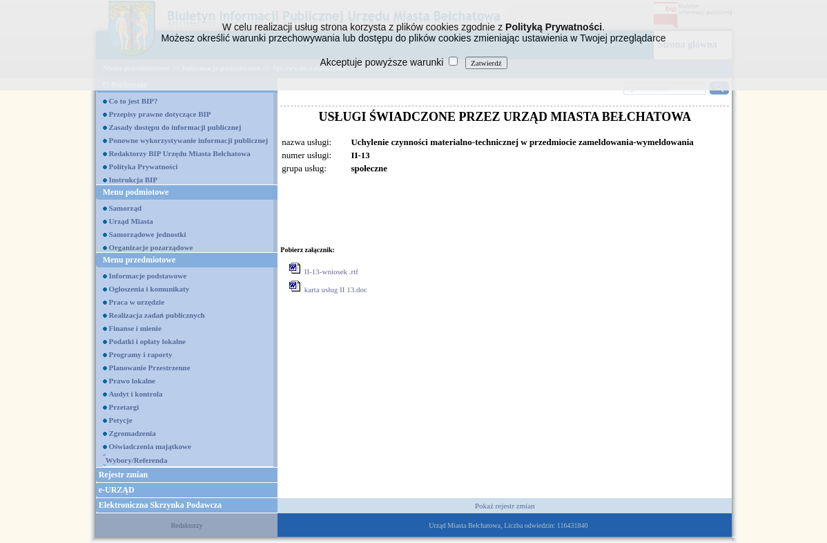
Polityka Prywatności (142, 166)
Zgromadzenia (131, 433)
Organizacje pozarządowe (150, 247)
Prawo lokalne (131, 381)
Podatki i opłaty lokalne (147, 341)
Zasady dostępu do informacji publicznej (174, 127)
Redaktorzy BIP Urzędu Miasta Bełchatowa (179, 153)
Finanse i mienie (134, 328)
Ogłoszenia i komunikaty (148, 289)
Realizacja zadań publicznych (156, 315)
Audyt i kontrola (135, 394)
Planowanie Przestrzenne (149, 367)
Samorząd (125, 208)
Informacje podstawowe (147, 276)
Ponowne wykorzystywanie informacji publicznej (188, 140)
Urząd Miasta (130, 221)
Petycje (120, 420)
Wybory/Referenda (137, 460)
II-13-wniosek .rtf (331, 271)
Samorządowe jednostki (147, 234)
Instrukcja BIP (132, 179)
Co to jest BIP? (132, 101)
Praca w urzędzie (136, 302)
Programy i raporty (140, 354)
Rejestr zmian (123, 474)
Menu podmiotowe (136, 192)
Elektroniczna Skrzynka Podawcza (160, 505)
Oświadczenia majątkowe (149, 446)
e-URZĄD (117, 490)
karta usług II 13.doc (335, 289)
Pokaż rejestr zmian (505, 506)
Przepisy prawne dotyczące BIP (159, 114)
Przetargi (123, 407)
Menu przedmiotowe (139, 260)
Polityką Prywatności (553, 26)
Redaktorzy (186, 525)
